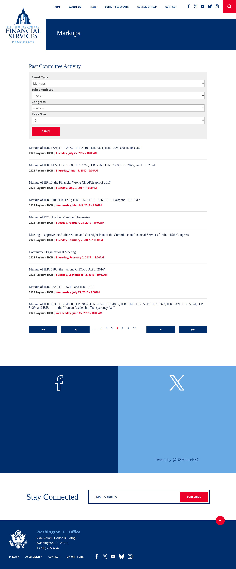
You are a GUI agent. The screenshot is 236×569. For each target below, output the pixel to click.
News (93, 6)
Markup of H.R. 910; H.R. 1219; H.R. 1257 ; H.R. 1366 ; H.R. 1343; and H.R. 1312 (84, 200)
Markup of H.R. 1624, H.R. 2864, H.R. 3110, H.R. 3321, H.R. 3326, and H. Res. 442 (85, 148)
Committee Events (117, 6)
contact (54, 556)
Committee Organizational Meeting (52, 252)
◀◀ (43, 329)
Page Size (39, 114)
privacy (14, 556)
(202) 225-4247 (49, 548)
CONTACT (171, 6)
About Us (75, 6)
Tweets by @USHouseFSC (177, 459)
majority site (75, 556)
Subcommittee (42, 90)
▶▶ (193, 329)
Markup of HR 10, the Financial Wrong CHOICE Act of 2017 (70, 182)
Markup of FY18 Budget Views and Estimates (59, 217)
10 (134, 328)
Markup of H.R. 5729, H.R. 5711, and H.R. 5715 (61, 287)
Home (57, 6)
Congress (39, 102)
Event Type (40, 77)
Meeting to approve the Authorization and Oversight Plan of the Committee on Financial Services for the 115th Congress (109, 235)
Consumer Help (147, 6)
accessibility (33, 556)
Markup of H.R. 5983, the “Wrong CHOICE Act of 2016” (67, 269)
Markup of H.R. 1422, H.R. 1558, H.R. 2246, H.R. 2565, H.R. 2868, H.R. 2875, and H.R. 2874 (92, 165)
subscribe (194, 497)
